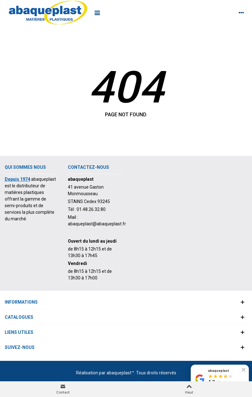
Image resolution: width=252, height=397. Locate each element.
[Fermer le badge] (243, 369)
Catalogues (19, 317)
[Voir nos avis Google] (220, 379)
